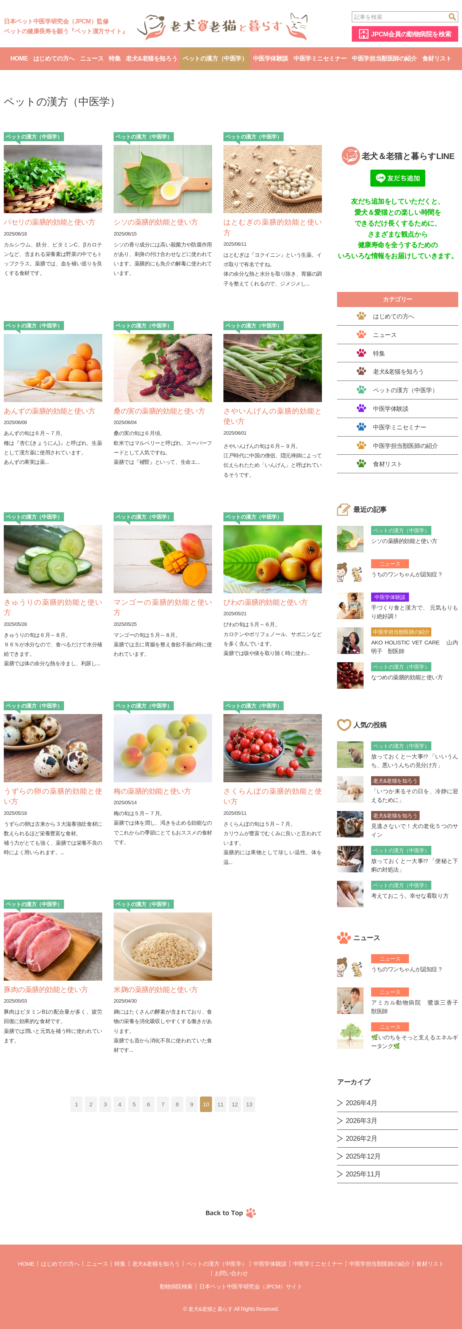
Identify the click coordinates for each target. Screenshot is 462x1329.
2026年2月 (361, 1138)
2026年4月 (361, 1103)
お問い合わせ (231, 1273)
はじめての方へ (54, 58)
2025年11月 (363, 1174)
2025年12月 (363, 1156)
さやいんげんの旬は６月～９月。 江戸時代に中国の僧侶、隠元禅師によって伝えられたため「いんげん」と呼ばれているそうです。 (272, 460)
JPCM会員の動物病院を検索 (411, 34)
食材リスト (437, 58)
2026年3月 (361, 1121)
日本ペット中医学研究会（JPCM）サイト (250, 1286)
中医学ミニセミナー (319, 58)
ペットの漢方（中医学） (215, 58)
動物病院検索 (176, 1286)
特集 (114, 58)
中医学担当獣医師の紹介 (384, 58)
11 (220, 1104)
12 (235, 1104)
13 (249, 1104)
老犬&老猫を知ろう (151, 58)
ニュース (91, 58)
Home (19, 58)
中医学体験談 (270, 58)
